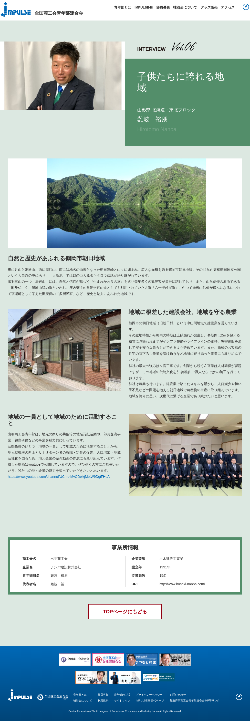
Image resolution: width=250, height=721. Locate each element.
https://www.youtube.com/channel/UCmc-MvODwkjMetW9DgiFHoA (59, 477)
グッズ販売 (209, 7)
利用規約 (103, 700)
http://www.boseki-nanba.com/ (182, 584)
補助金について (185, 7)
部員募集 (163, 7)
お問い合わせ (178, 694)
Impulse (15, 9)
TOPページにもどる (125, 611)
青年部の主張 (122, 694)
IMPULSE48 (144, 7)
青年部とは (122, 7)
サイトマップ (122, 700)
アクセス (228, 7)
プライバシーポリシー (149, 694)
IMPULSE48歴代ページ (150, 700)
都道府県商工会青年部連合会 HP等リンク (195, 700)
